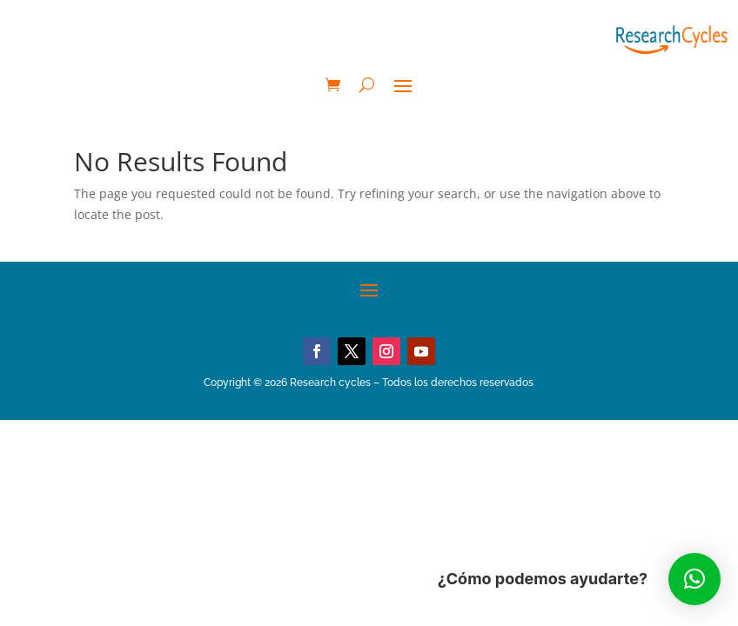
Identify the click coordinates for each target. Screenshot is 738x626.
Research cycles (330, 382)
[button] (694, 579)
